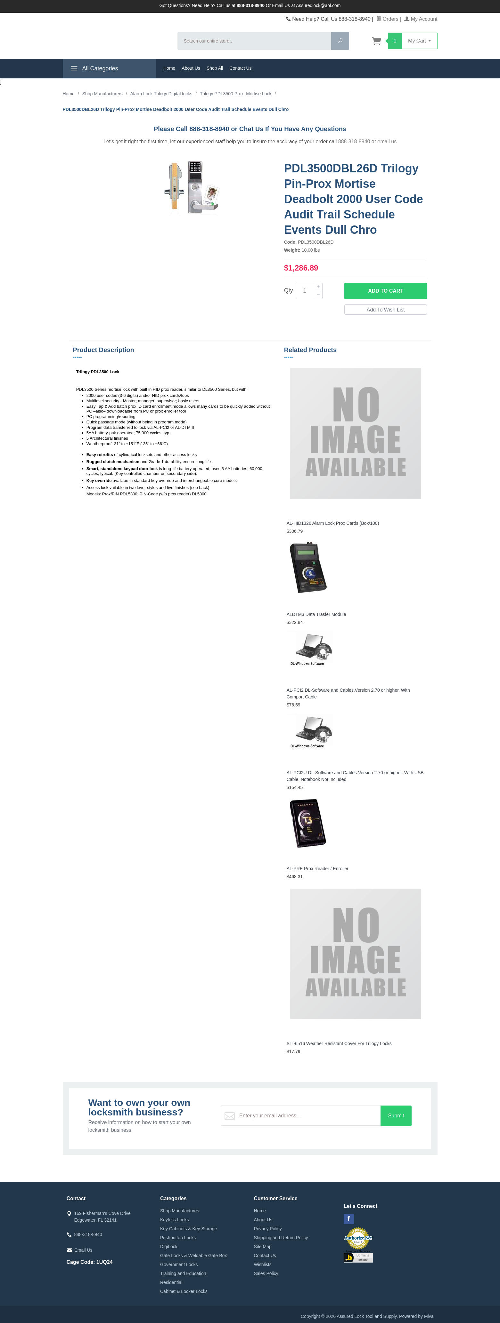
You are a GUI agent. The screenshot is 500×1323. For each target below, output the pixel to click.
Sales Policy (266, 1273)
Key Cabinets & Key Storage (188, 1228)
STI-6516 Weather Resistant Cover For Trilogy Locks (339, 1043)
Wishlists (263, 1264)
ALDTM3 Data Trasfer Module (316, 614)
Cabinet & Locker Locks (184, 1291)
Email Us (84, 1250)
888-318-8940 (354, 141)
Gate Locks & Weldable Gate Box (193, 1255)
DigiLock (168, 1246)
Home (169, 68)
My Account (420, 19)
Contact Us (240, 68)
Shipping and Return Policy (281, 1237)
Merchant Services (358, 1251)
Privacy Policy (268, 1228)
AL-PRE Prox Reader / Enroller (317, 868)
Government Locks (179, 1264)
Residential (171, 1282)
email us (387, 141)
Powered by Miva (416, 1316)
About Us (191, 68)
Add (385, 291)
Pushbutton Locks (178, 1237)
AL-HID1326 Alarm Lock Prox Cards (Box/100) (333, 523)
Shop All (215, 68)
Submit (396, 1115)
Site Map (263, 1246)
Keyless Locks (174, 1219)
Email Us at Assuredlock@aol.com (306, 5)
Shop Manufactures (179, 1210)
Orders (387, 19)
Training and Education (183, 1273)
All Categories (93, 69)
